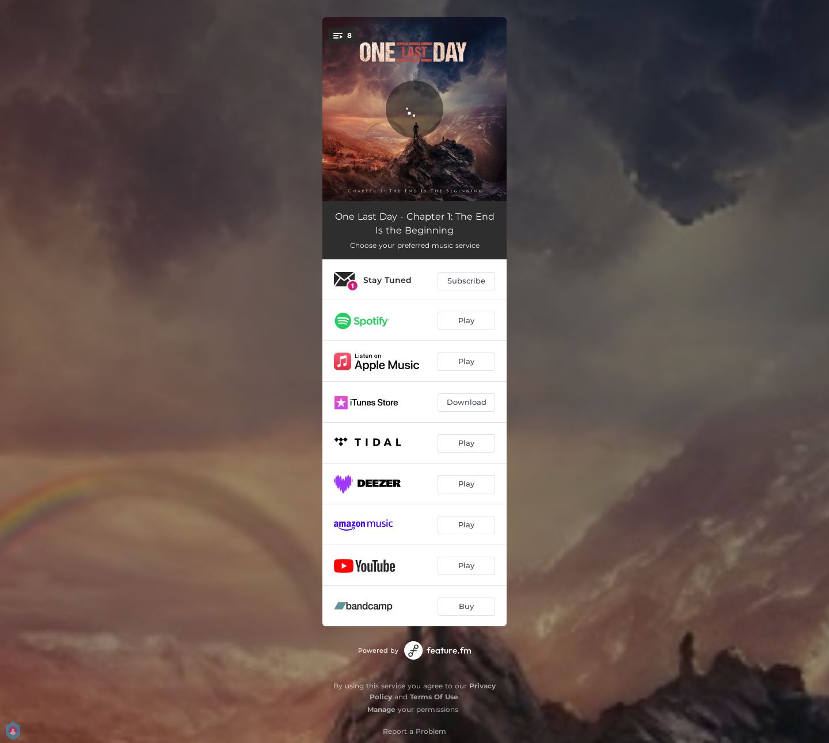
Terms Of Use (434, 696)
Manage (381, 709)
